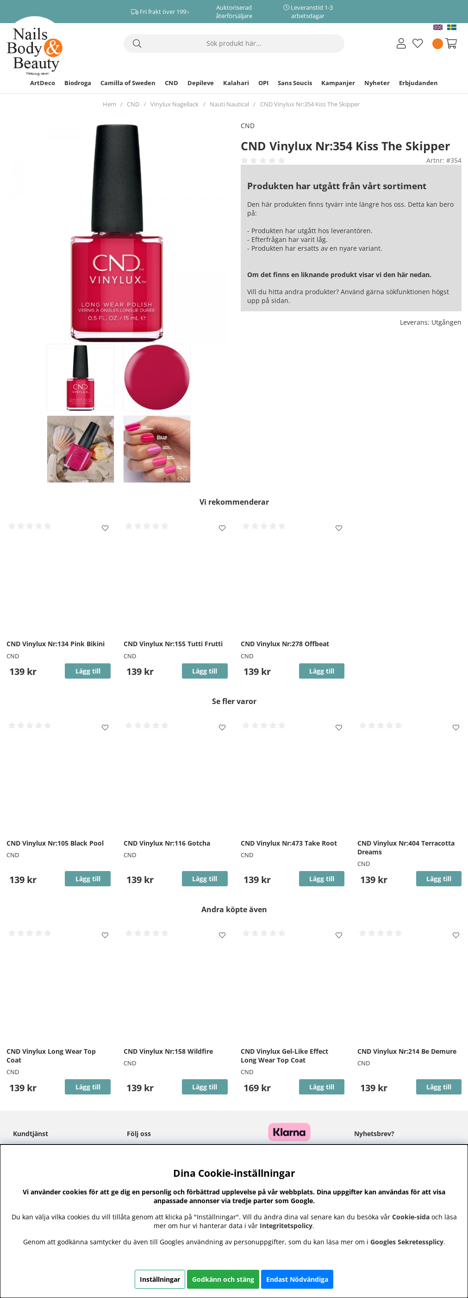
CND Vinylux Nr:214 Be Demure (406, 1051)
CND (171, 83)
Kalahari (236, 83)
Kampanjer (338, 83)
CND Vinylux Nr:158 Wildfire (168, 1051)
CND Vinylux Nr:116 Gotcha (167, 843)
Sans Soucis (295, 83)
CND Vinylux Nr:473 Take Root (289, 843)
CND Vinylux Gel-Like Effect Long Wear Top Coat (284, 1055)
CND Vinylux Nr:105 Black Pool (55, 843)
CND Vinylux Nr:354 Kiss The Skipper (310, 104)
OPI (263, 83)
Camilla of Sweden (128, 83)
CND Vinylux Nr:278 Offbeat (285, 643)
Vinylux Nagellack (174, 104)
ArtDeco (42, 83)
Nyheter (377, 83)
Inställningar (160, 1279)
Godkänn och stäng (223, 1279)
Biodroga (77, 83)
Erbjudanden (418, 83)
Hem (109, 104)
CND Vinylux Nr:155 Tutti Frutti (173, 643)
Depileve (200, 83)
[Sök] (234, 43)
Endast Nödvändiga (297, 1279)
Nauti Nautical (229, 104)
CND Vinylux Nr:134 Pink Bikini (55, 643)
